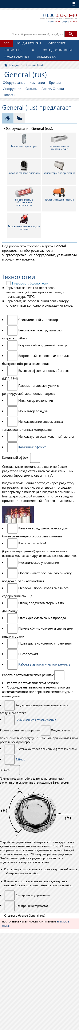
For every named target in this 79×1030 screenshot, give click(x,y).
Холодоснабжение (58, 50)
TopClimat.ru (14, 16)
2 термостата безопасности (30, 283)
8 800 (60, 15)
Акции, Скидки (53, 88)
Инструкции (12, 88)
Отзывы (31, 88)
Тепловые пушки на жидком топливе (24, 222)
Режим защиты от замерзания (36, 720)
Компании (37, 82)
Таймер (20, 759)
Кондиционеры (28, 43)
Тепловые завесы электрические (59, 141)
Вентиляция (13, 50)
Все (6, 43)
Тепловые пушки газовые (59, 194)
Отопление (57, 43)
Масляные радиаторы (24, 140)
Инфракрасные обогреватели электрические (24, 197)
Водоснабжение (16, 57)
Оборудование (14, 82)
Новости (9, 94)
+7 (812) (70, 22)
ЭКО (33, 50)
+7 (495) (55, 22)
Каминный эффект (32, 447)
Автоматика (46, 57)
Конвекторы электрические (59, 167)
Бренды (55, 82)
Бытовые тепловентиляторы (24, 167)
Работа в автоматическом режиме (44, 664)
